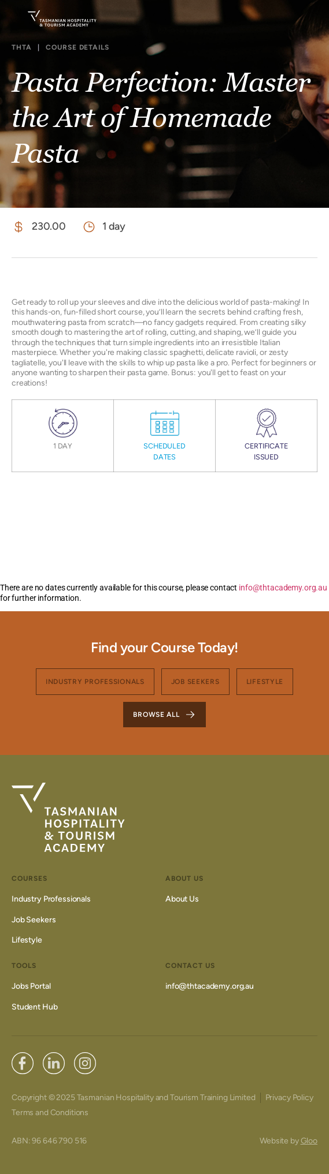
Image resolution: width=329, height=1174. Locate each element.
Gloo (309, 1141)
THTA (22, 47)
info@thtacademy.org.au (282, 587)
